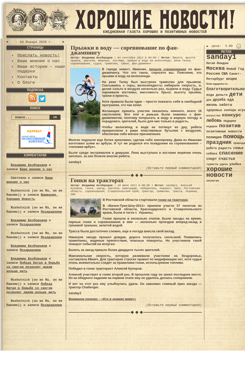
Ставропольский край (123, 191)
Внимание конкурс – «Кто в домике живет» (102, 299)
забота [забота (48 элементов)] (225, 105)
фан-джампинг (141, 63)
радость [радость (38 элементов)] (225, 148)
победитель (148, 188)
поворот (165, 188)
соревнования (80, 63)
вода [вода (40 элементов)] (210, 95)
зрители (89, 60)
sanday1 (171, 185)
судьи (97, 63)
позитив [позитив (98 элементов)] (230, 126)
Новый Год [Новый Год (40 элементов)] (235, 69)
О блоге (26, 82)
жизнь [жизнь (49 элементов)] (211, 105)
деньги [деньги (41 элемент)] (221, 95)
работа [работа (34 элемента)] (211, 148)
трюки (125, 63)
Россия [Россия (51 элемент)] (213, 73)
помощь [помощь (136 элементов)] (233, 136)
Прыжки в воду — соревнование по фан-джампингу (125, 50)
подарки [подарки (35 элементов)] (229, 121)
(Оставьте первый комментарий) (174, 168)
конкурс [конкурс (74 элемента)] (231, 115)
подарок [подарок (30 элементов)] (212, 126)
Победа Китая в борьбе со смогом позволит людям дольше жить (33, 267)
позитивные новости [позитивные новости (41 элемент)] (224, 131)
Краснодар (129, 188)
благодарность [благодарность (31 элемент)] (217, 84)
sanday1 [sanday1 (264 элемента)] (221, 57)
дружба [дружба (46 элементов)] (219, 100)
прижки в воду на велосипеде (149, 60)
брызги (177, 57)
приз (177, 188)
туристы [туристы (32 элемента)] (212, 164)
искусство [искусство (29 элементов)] (213, 115)
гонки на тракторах (173, 200)
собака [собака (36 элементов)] (211, 153)
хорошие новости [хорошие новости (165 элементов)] (219, 172)
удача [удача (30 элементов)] (224, 164)
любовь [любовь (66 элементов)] (214, 120)
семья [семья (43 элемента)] (238, 148)
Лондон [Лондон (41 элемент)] (222, 63)
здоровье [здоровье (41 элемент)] (214, 110)
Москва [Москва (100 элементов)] (215, 68)
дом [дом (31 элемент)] (208, 99)
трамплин (111, 63)
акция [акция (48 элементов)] (231, 79)
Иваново (103, 60)
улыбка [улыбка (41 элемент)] (235, 164)
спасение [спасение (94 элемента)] (231, 153)
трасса (177, 191)
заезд (101, 188)
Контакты (27, 77)
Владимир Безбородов (29, 165)
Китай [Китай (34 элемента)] (210, 63)
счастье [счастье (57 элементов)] (227, 158)
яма (73, 194)
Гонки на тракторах (97, 180)
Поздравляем (51, 212)
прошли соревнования (167, 69)
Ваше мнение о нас (38, 61)
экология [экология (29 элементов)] (212, 180)
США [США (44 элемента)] (224, 74)
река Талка (182, 60)
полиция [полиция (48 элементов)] (213, 137)
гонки (89, 188)
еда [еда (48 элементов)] (230, 100)
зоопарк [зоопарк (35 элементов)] (230, 110)
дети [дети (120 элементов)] (235, 94)
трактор (147, 191)
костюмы (118, 60)
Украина (191, 191)
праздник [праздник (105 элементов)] (219, 142)
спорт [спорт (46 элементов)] (211, 159)
